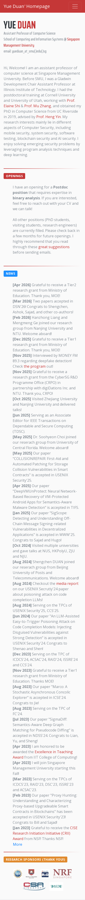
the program (35, 366)
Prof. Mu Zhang (37, 105)
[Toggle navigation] (75, 6)
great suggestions (54, 246)
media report (67, 583)
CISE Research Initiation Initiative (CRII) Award (45, 833)
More (17, 844)
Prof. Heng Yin (48, 116)
